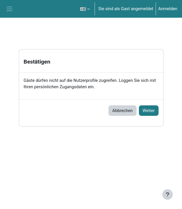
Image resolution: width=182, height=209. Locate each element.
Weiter (149, 110)
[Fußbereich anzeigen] (167, 194)
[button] (84, 9)
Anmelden (167, 8)
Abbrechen (122, 110)
